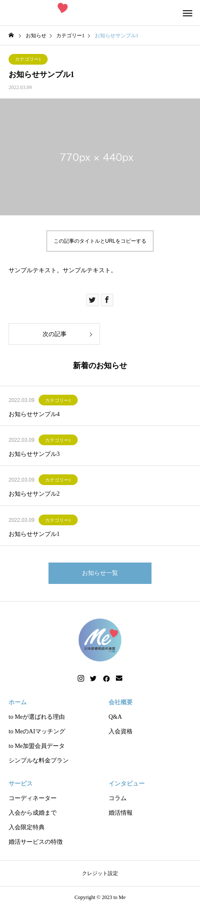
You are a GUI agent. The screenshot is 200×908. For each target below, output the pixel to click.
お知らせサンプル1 (34, 534)
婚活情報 (121, 813)
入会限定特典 (27, 827)
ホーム (18, 702)
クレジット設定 (100, 873)
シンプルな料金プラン (39, 760)
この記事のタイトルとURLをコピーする (100, 241)
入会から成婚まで (33, 813)
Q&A (115, 717)
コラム (118, 798)
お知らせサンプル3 (34, 454)
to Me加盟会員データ (37, 746)
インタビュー (127, 783)
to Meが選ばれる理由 (37, 717)
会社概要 (121, 702)
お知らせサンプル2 (34, 494)
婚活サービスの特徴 (36, 842)
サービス (21, 783)
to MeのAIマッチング (37, 731)
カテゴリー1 (28, 59)
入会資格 (121, 731)
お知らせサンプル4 (34, 414)
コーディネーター (33, 798)
